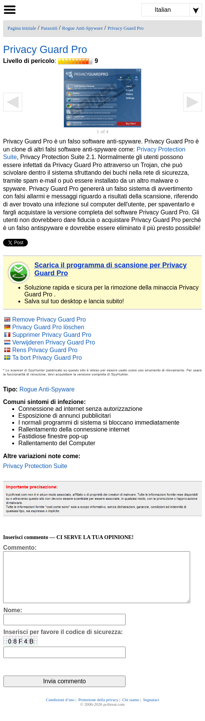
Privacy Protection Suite (35, 466)
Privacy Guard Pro (126, 28)
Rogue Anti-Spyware (82, 28)
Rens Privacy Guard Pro (44, 350)
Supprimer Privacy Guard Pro (51, 335)
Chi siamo (130, 710)
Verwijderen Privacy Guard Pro (53, 342)
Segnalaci (151, 710)
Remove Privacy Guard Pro (49, 319)
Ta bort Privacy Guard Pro (47, 357)
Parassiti (49, 28)
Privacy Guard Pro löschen (48, 327)
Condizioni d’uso (60, 710)
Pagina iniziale (22, 28)
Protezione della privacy (98, 710)
